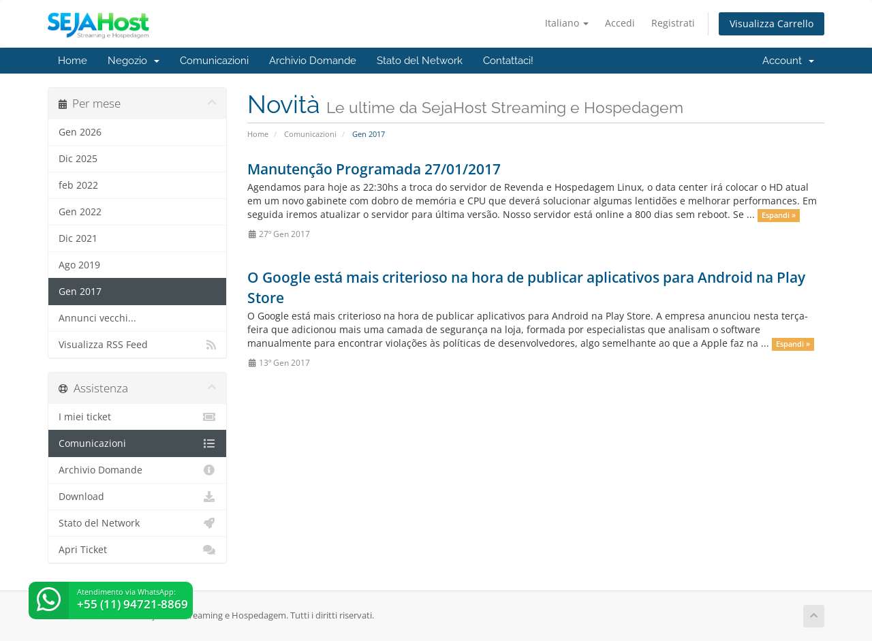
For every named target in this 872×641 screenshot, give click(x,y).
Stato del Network (420, 60)
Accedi (620, 22)
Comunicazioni (214, 60)
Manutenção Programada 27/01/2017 (374, 168)
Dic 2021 (78, 238)
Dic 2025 (78, 159)
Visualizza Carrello (771, 23)
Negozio (133, 60)
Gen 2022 (80, 212)
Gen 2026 (80, 132)
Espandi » (779, 215)
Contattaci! (508, 60)
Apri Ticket (137, 550)
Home (72, 60)
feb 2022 (78, 185)
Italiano (567, 22)
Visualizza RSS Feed (137, 345)
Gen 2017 (80, 291)
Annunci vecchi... (97, 318)
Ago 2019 (79, 265)
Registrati (673, 22)
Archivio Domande (312, 60)
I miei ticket (137, 417)
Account (788, 60)
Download (137, 496)
